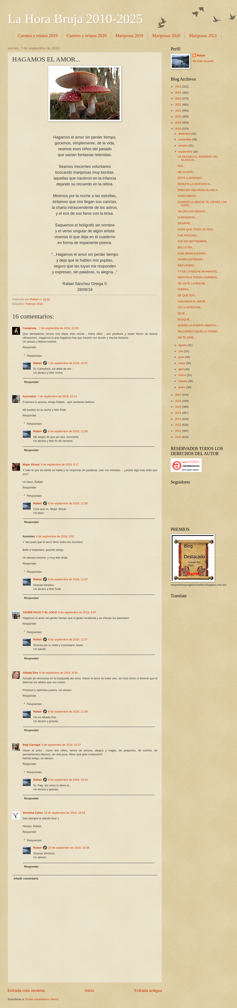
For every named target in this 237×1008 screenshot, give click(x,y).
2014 (178, 412)
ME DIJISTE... (186, 172)
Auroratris (29, 396)
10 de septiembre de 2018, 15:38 (68, 847)
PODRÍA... (184, 289)
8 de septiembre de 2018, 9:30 (58, 672)
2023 (178, 98)
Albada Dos (30, 672)
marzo (182, 375)
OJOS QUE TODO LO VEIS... (196, 229)
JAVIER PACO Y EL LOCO (40, 612)
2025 (178, 86)
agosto (182, 345)
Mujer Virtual (31, 464)
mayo (182, 363)
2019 (178, 122)
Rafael (37, 363)
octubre (183, 145)
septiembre (185, 151)
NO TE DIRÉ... (187, 337)
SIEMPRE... (185, 223)
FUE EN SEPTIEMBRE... (193, 241)
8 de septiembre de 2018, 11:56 (68, 431)
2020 (178, 116)
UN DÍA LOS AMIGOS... (192, 211)
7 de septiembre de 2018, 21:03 (58, 328)
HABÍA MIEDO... (188, 196)
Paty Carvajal (31, 744)
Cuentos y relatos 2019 (38, 35)
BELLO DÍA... (186, 247)
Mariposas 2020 (166, 35)
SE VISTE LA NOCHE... (192, 283)
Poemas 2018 (34, 303)
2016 (178, 401)
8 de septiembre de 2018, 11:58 (68, 711)
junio (181, 357)
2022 (178, 104)
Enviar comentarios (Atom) (41, 999)
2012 (178, 424)
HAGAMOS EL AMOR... (192, 301)
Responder (29, 347)
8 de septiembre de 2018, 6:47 (77, 612)
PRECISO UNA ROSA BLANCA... (199, 190)
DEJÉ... (182, 313)
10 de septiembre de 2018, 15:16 (64, 812)
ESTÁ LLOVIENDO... (191, 178)
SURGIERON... (187, 217)
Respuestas (34, 355)
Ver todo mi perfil (203, 61)
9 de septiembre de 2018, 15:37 (61, 744)
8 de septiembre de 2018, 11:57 (68, 579)
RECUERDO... (187, 265)
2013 (178, 419)
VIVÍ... (181, 166)
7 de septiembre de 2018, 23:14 (57, 396)
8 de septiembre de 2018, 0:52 (55, 536)
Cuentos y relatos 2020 (87, 35)
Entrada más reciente (26, 990)
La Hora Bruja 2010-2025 (75, 19)
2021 (178, 110)
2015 (178, 406)
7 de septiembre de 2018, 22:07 (68, 363)
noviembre (185, 139)
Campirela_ (30, 328)
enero (182, 387)
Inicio (89, 990)
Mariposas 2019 (129, 35)
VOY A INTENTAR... (190, 307)
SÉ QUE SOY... (187, 295)
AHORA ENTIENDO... (191, 259)
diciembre (184, 133)
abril (181, 369)
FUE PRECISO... (188, 235)
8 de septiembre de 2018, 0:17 (60, 464)
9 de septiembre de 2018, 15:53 (68, 779)
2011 (178, 430)
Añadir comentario (25, 878)
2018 (178, 128)
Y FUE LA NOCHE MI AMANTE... (198, 271)
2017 (178, 394)
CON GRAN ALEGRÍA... (193, 253)
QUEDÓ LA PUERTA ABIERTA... (198, 325)
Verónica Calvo (33, 812)
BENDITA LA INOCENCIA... (195, 184)
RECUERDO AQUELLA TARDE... (198, 331)
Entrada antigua (148, 990)
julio (181, 351)
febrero (183, 381)
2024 (178, 92)
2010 (178, 437)
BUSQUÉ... (185, 319)
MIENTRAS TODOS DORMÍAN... (198, 277)
